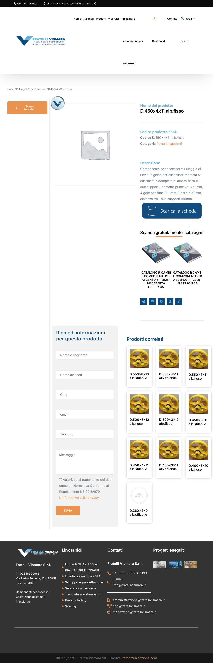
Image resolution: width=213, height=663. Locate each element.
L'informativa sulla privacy (79, 498)
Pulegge (20, 89)
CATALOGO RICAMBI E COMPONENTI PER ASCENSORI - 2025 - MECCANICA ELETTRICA (156, 280)
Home (10, 89)
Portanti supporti (36, 89)
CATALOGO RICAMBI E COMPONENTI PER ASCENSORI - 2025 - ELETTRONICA (187, 278)
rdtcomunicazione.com (139, 658)
